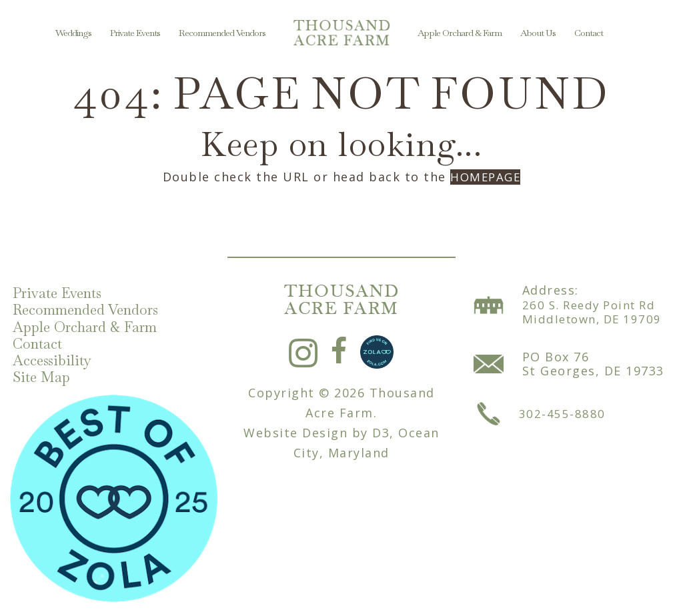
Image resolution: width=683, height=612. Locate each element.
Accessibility (56, 358)
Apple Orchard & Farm (460, 33)
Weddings (73, 33)
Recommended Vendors (222, 33)
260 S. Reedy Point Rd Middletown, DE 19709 (595, 306)
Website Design (295, 427)
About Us (538, 33)
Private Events (135, 33)
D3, (383, 427)
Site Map (45, 376)
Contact (588, 33)
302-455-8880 (562, 408)
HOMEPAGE (485, 177)
